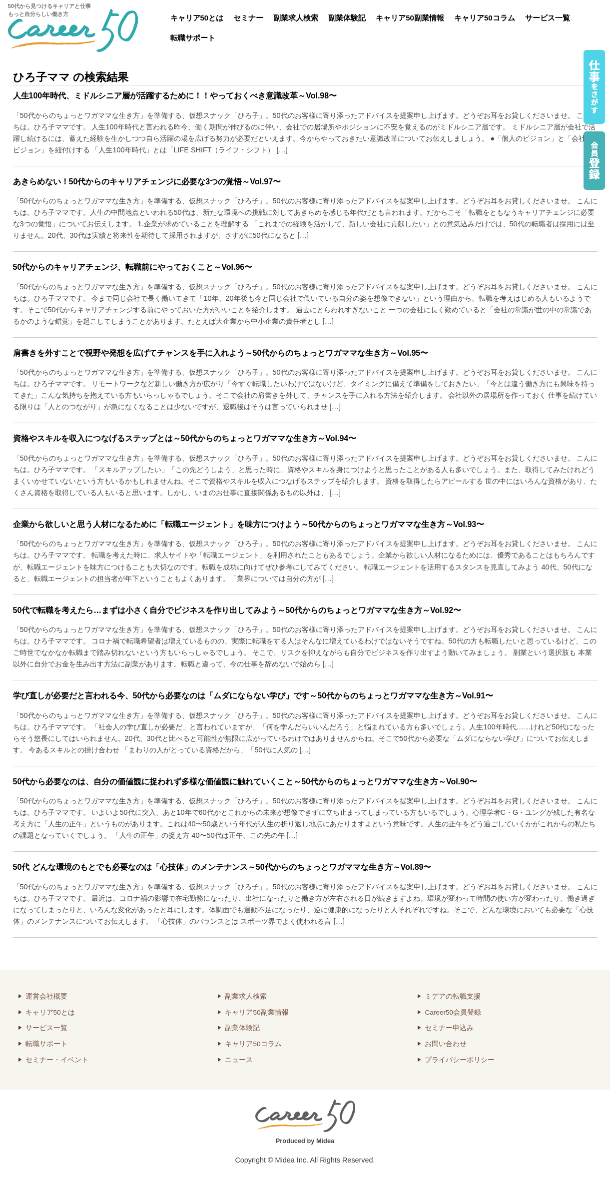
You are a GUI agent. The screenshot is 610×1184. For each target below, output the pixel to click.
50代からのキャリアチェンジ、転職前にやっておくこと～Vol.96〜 (133, 267)
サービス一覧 (547, 17)
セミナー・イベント (56, 1060)
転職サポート (192, 37)
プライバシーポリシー (460, 1060)
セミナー (248, 17)
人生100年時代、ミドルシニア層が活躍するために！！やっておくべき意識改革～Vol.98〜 (175, 95)
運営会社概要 (46, 996)
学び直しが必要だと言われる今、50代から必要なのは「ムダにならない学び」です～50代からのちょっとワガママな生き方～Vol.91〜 (253, 695)
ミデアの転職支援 (453, 996)
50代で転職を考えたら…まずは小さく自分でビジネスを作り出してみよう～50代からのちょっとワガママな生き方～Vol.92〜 (237, 610)
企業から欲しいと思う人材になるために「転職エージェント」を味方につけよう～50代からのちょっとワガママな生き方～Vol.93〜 (249, 524)
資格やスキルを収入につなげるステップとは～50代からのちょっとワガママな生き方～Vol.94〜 (185, 438)
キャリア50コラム (484, 17)
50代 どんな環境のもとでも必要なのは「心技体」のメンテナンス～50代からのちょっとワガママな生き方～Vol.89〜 (222, 867)
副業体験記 (347, 17)
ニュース (239, 1060)
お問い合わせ (446, 1044)
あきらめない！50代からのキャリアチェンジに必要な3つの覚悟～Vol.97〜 (147, 181)
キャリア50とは (197, 17)
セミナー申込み (449, 1028)
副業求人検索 (295, 17)
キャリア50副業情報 (410, 17)
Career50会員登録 (453, 1012)
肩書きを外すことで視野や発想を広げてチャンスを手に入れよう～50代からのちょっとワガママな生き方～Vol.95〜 (221, 353)
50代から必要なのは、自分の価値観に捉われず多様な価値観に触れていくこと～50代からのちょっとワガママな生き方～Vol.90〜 (245, 781)
